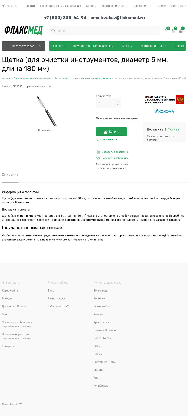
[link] (9, 5)
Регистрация (177, 5)
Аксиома (49, 86)
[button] (118, 101)
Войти (162, 5)
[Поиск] (53, 31)
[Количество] (108, 103)
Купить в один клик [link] (106, 139)
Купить (114, 132)
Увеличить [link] (47, 130)
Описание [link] (10, 174)
